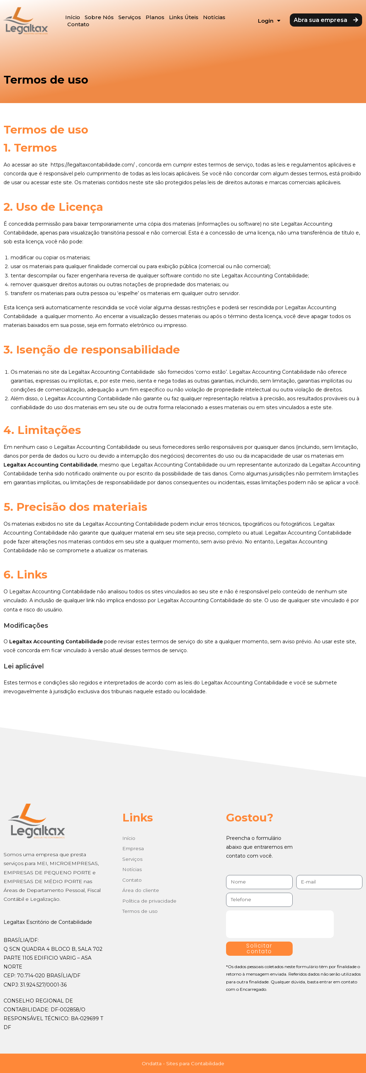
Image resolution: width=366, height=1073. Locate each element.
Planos (155, 17)
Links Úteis (183, 17)
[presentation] (280, 924)
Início (72, 17)
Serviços (129, 17)
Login (269, 21)
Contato (78, 24)
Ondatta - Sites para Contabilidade (183, 1063)
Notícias (214, 17)
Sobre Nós (99, 17)
